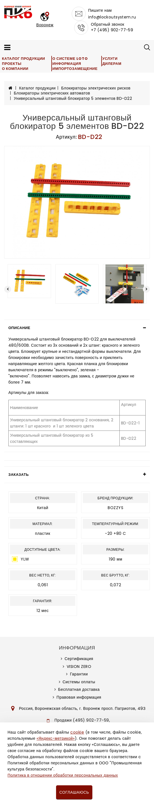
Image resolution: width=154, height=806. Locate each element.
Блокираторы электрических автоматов (52, 93)
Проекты (11, 63)
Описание (19, 327)
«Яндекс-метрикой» (55, 738)
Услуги (110, 58)
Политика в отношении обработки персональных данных (63, 775)
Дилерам (111, 63)
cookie (77, 732)
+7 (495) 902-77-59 (112, 30)
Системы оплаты (78, 681)
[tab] (77, 328)
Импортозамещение (75, 68)
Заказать (18, 474)
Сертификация (78, 658)
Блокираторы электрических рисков (95, 88)
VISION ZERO (79, 666)
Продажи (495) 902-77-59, (82, 720)
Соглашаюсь (74, 792)
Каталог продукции (23, 58)
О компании (15, 68)
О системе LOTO (70, 58)
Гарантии (79, 674)
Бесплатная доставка (79, 689)
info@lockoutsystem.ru (112, 17)
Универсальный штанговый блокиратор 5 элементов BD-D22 (73, 98)
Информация (66, 63)
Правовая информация (79, 697)
